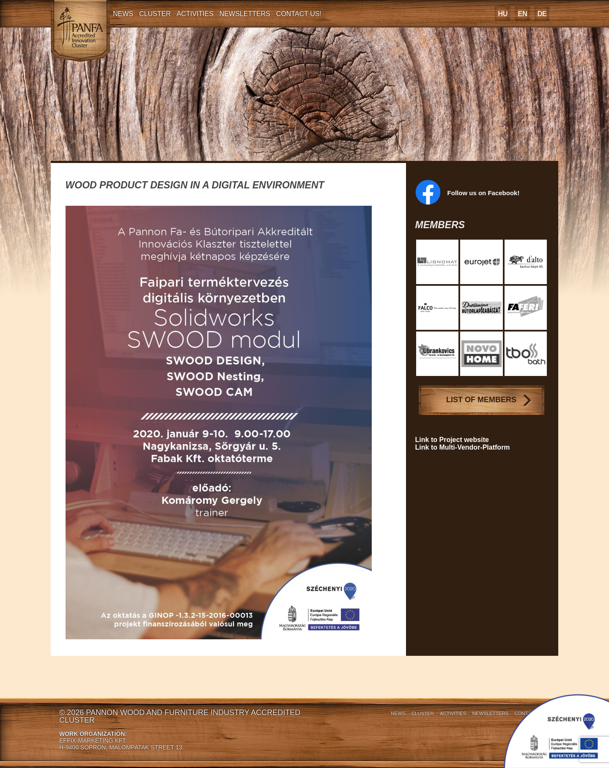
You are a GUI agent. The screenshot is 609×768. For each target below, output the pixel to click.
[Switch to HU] (502, 14)
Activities (195, 13)
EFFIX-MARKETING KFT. (93, 740)
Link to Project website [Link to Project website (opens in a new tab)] (452, 439)
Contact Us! (298, 13)
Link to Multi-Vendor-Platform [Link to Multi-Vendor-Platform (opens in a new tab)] (462, 447)
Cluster (155, 13)
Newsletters (244, 13)
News (123, 13)
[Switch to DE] (542, 14)
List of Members (481, 399)
